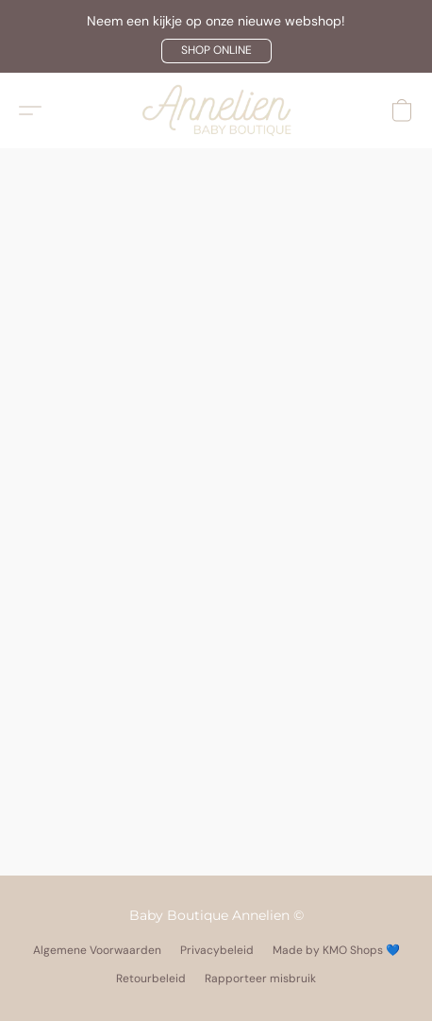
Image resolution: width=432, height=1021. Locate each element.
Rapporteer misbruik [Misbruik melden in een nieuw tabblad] (260, 978)
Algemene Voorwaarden (97, 950)
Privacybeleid (217, 950)
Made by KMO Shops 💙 (336, 950)
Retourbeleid (151, 978)
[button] (216, 51)
